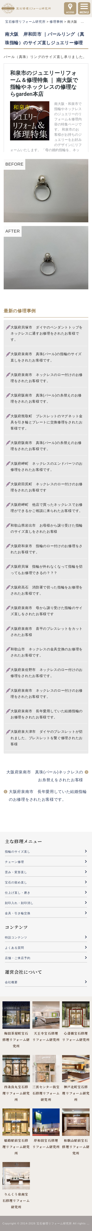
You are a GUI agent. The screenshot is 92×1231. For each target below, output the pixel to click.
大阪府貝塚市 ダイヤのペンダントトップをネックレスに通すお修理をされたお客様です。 (47, 333)
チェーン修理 (14, 862)
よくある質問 (14, 947)
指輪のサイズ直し (17, 851)
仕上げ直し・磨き (17, 892)
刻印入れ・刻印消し (19, 903)
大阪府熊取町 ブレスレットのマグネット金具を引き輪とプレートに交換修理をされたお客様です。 (47, 422)
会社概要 (11, 982)
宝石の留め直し (16, 882)
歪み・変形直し (16, 872)
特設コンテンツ (16, 937)
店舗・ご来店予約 (17, 958)
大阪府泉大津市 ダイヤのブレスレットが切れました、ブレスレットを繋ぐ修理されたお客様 (47, 738)
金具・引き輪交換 (17, 913)
